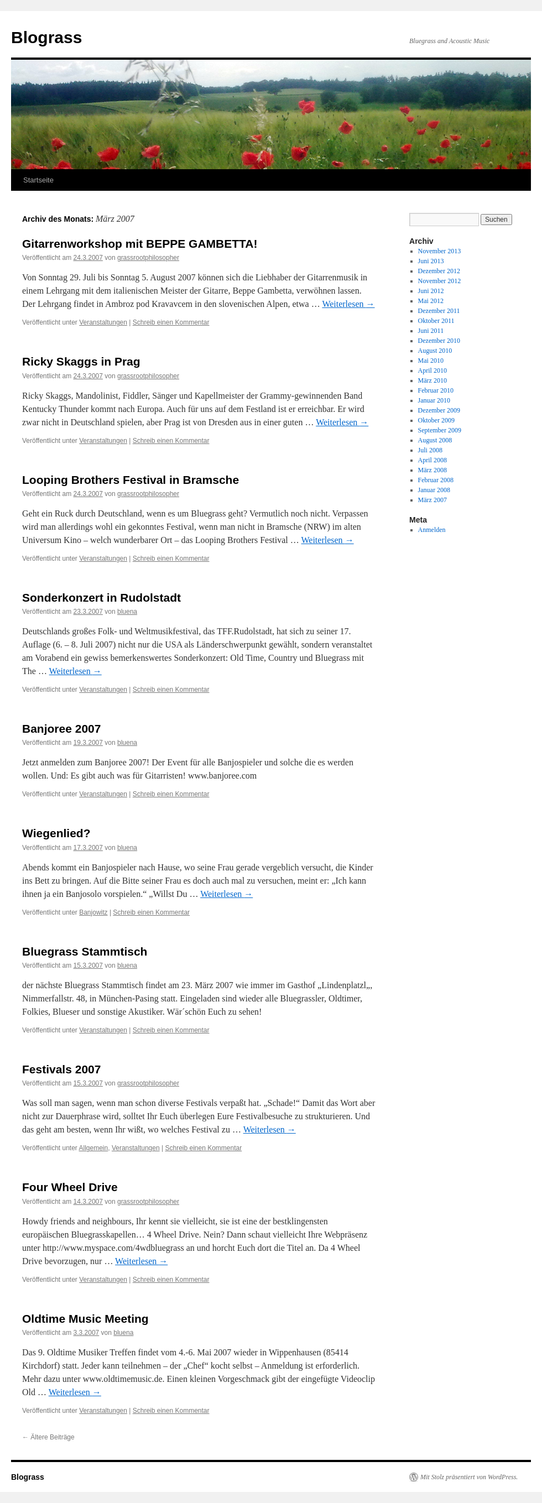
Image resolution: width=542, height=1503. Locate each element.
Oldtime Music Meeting (85, 1318)
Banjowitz (93, 912)
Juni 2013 (431, 261)
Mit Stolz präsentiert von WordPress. (469, 1477)
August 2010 (435, 350)
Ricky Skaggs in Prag (81, 361)
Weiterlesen (348, 304)
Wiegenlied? (56, 833)
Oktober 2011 (436, 321)
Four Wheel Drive (70, 1187)
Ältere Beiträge (48, 1437)
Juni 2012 (431, 291)
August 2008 (435, 440)
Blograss (46, 37)
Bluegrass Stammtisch (84, 951)
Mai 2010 (431, 360)
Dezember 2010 (439, 341)
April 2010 (432, 370)
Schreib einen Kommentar (171, 322)
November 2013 (439, 251)
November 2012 (439, 281)
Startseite (38, 180)
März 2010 (432, 380)
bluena (127, 611)
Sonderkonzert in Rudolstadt (101, 597)
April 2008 (432, 460)
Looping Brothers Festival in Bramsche (130, 479)
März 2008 (432, 470)
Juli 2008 (430, 450)
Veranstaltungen (103, 322)
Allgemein (93, 1148)
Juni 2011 (431, 331)
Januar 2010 (434, 400)
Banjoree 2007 (61, 728)
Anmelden (432, 530)
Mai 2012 (431, 301)
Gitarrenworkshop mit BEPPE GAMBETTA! (140, 243)
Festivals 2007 (61, 1069)
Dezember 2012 (439, 271)
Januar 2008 (434, 490)
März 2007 (432, 500)
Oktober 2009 (436, 420)
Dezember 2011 (439, 311)
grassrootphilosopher (148, 258)
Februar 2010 (436, 390)
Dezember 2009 (439, 410)
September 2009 (439, 430)
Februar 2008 (436, 480)
